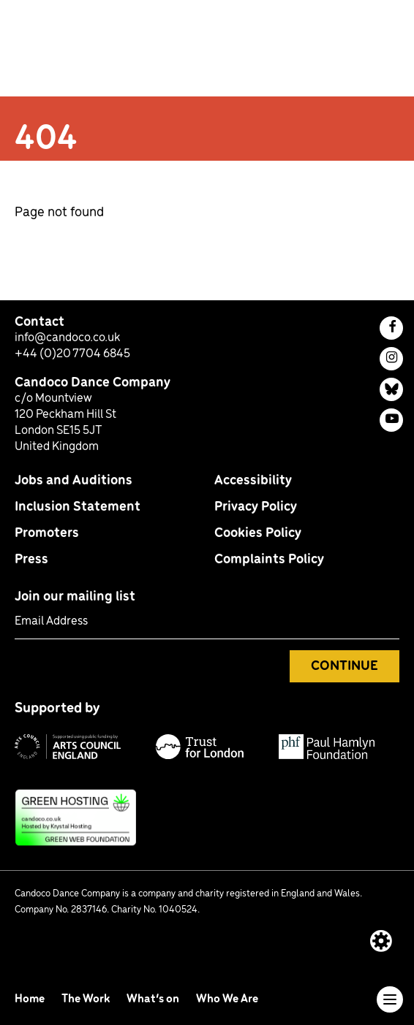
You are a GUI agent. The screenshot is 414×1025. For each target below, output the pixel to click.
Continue (344, 666)
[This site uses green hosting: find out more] (207, 817)
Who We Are (227, 999)
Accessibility (253, 480)
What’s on (154, 999)
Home (31, 999)
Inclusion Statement (77, 507)
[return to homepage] (83, 52)
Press (31, 559)
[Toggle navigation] (390, 999)
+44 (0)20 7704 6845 (72, 354)
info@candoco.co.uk (67, 338)
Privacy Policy (255, 507)
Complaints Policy (269, 559)
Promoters (47, 533)
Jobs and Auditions (73, 480)
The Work (86, 999)
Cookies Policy (257, 533)
